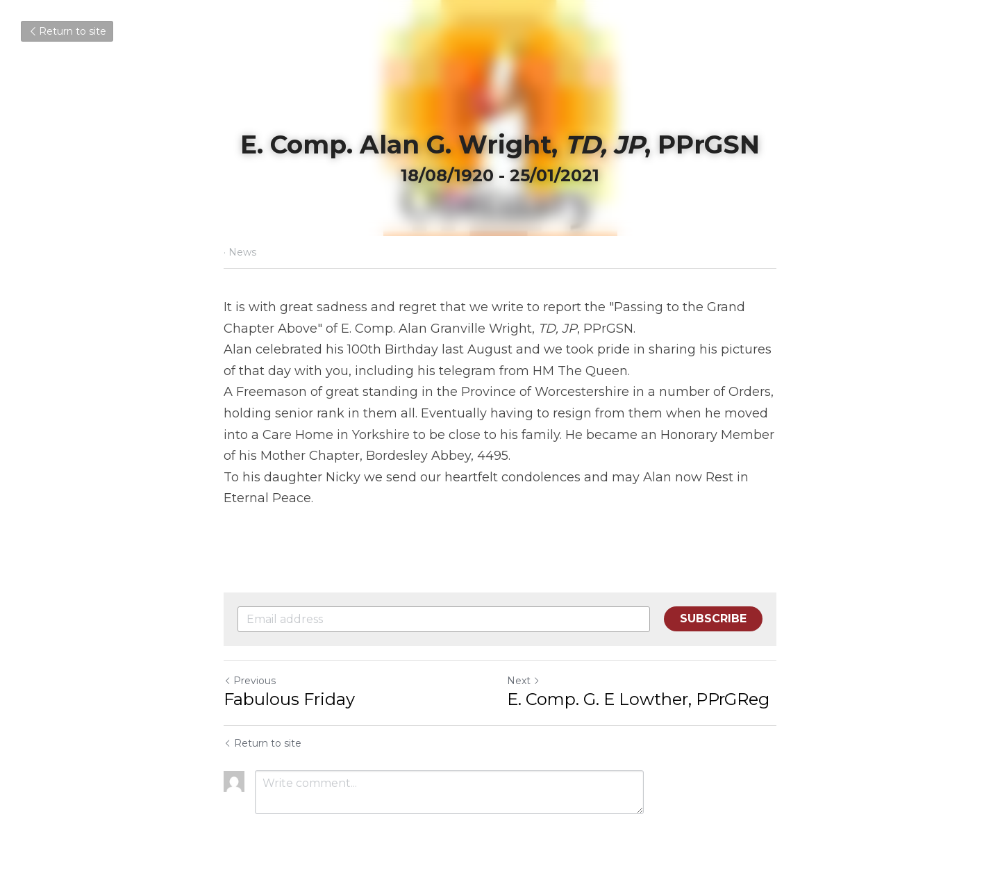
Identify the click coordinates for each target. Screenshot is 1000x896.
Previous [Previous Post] (250, 680)
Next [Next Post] (523, 680)
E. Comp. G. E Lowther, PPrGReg (638, 699)
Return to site (67, 31)
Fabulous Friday (289, 699)
